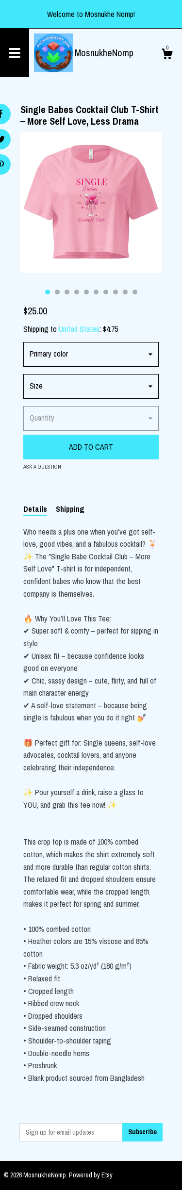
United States (79, 329)
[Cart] (167, 55)
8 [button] (115, 292)
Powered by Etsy (91, 1175)
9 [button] (125, 292)
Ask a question (42, 466)
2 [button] (57, 292)
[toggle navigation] (14, 53)
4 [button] (76, 292)
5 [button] (86, 292)
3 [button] (67, 292)
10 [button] (134, 292)
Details (35, 509)
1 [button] (47, 292)
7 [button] (105, 292)
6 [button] (96, 292)
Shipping (70, 509)
